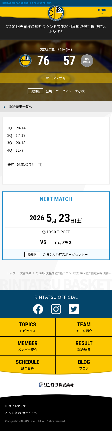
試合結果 (25, 273)
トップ (11, 273)
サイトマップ (17, 406)
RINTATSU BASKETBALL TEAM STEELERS (26, 3)
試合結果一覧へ (20, 106)
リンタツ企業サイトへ (23, 413)
